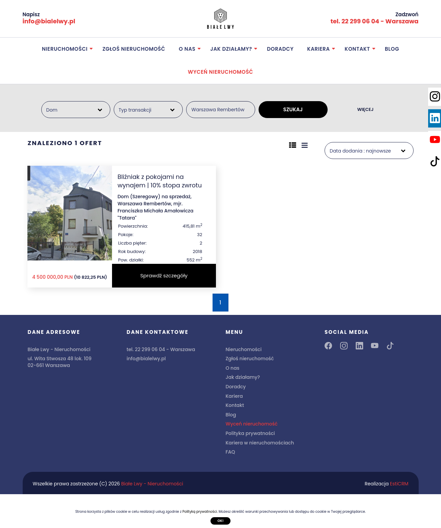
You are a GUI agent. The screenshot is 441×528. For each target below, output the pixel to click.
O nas (187, 48)
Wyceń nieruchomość (220, 71)
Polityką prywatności (199, 511)
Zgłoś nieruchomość (134, 48)
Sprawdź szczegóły (164, 275)
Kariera (318, 48)
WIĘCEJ (365, 109)
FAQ (230, 452)
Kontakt (357, 48)
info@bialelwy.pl (49, 21)
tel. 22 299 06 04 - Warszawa (374, 21)
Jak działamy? (231, 48)
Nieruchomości (65, 48)
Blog (392, 48)
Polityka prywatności (250, 433)
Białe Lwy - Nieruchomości (152, 483)
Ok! (220, 520)
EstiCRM (399, 483)
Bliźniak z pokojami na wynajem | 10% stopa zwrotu (159, 181)
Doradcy (280, 48)
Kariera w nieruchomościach (260, 442)
